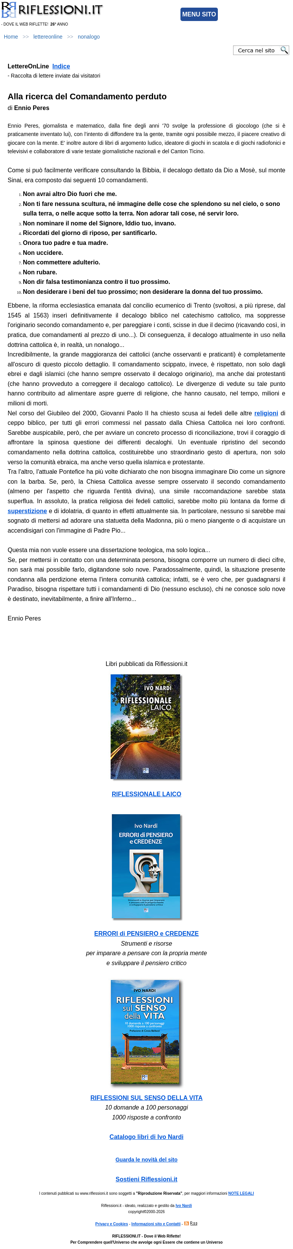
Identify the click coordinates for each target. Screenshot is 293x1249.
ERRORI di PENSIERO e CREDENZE (146, 933)
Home (11, 37)
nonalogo (89, 37)
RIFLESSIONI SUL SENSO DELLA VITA (146, 1098)
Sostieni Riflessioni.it (146, 1179)
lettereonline (48, 37)
